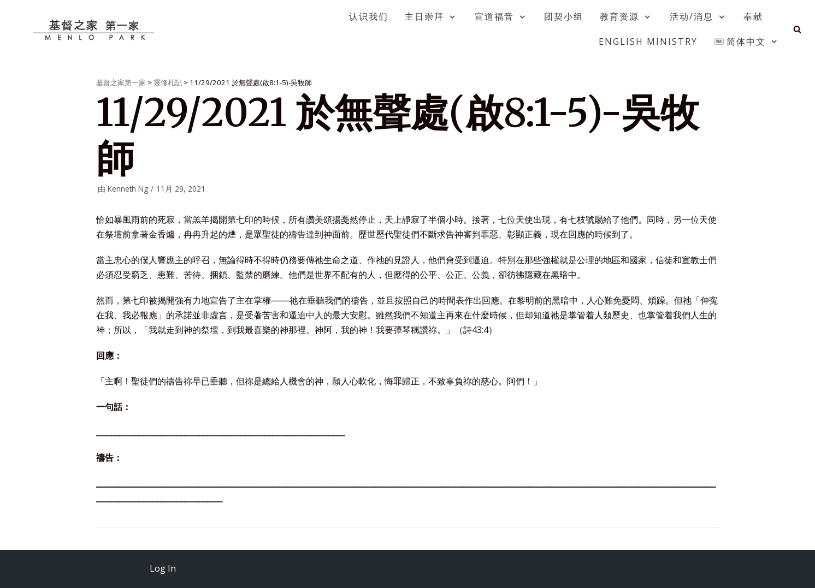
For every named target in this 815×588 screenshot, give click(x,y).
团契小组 (563, 16)
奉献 (753, 16)
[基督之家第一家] (95, 29)
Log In (163, 568)
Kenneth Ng (128, 188)
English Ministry (648, 41)
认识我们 (368, 16)
